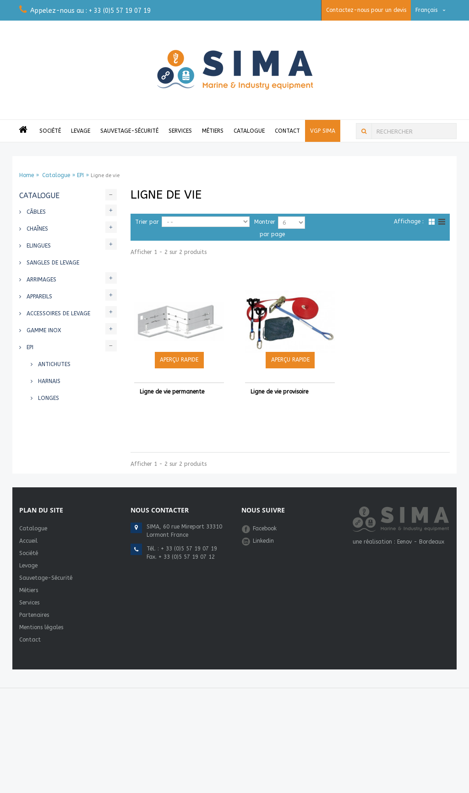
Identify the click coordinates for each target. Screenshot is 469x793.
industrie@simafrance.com (182, 656)
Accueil (28, 609)
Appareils (38, 296)
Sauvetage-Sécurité (129, 131)
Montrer (264, 222)
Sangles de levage (52, 262)
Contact (287, 131)
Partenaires (34, 683)
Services (180, 131)
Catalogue (249, 131)
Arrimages (40, 279)
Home (26, 175)
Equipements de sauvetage (64, 516)
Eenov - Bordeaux (420, 610)
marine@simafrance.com (180, 647)
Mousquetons (58, 449)
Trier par (147, 222)
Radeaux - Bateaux (53, 533)
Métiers (213, 131)
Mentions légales (41, 696)
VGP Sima (322, 131)
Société (50, 131)
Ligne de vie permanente (172, 391)
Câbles (35, 212)
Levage (80, 131)
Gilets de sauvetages (56, 466)
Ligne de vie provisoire (279, 391)
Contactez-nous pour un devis (366, 10)
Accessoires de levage (57, 313)
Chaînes (36, 229)
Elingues (38, 246)
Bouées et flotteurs (56, 483)
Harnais (48, 381)
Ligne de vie (53, 432)
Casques (49, 415)
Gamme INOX (43, 330)
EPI (80, 175)
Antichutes (53, 364)
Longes (47, 398)
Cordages (40, 499)
